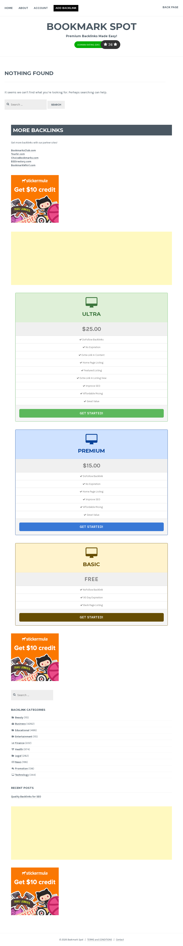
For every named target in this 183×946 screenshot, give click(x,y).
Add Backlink (65, 8)
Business (20, 723)
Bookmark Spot (91, 26)
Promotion (21, 768)
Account (41, 8)
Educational (22, 730)
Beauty (19, 717)
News (18, 762)
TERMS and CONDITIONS (99, 939)
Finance (19, 743)
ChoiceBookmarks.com (25, 157)
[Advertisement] (91, 258)
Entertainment (23, 736)
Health (19, 749)
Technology (22, 774)
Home (9, 8)
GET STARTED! (91, 413)
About (23, 8)
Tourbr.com (18, 154)
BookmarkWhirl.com (23, 165)
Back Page (170, 7)
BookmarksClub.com (23, 150)
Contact (120, 939)
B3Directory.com (21, 161)
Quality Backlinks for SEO (26, 796)
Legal (18, 755)
